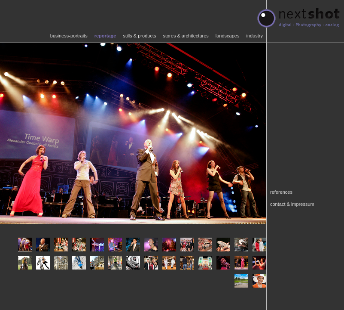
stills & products (139, 35)
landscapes (228, 35)
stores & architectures (185, 35)
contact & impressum (292, 204)
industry (254, 35)
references (281, 192)
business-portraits (69, 35)
